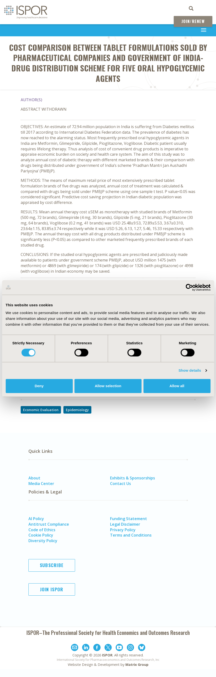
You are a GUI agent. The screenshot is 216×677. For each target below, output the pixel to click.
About (34, 478)
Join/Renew (193, 21)
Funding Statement (128, 518)
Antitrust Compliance (48, 524)
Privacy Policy (123, 529)
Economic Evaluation (41, 410)
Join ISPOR (51, 589)
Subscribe (52, 565)
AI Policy (36, 518)
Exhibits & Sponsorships (132, 478)
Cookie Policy (40, 535)
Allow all (177, 386)
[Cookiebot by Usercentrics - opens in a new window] (189, 287)
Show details (190, 370)
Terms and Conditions (131, 535)
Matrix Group (136, 664)
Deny (39, 386)
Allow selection (108, 386)
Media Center (41, 483)
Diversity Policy (42, 540)
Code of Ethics (41, 529)
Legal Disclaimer (125, 524)
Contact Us (120, 483)
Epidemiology (77, 410)
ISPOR (107, 655)
